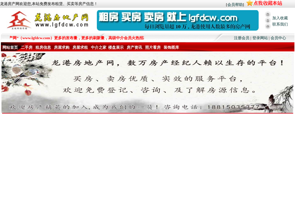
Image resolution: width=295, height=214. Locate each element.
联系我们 (280, 24)
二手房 (26, 47)
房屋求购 (61, 47)
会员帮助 (235, 4)
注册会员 (241, 38)
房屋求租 (80, 47)
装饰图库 (171, 47)
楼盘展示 (116, 47)
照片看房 (153, 47)
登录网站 (260, 38)
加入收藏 (280, 18)
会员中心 (278, 38)
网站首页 (10, 47)
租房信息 (43, 47)
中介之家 (98, 47)
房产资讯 (134, 47)
